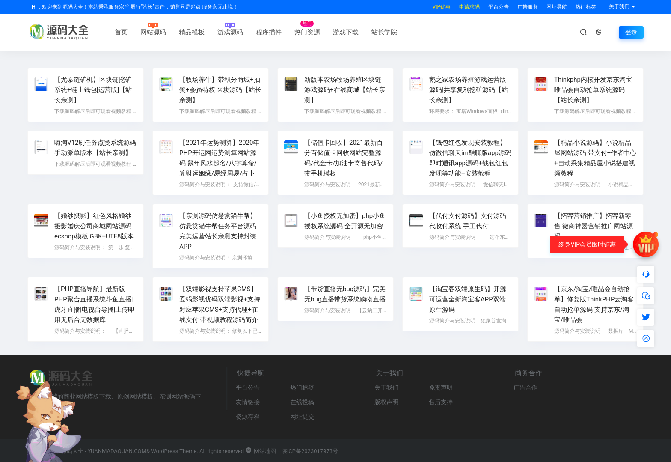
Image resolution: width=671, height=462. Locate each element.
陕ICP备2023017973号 (310, 451)
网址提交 (302, 416)
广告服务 (527, 7)
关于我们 (386, 387)
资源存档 (248, 416)
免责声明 (441, 387)
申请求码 (469, 7)
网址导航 (556, 7)
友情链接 (248, 402)
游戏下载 (346, 32)
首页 (121, 32)
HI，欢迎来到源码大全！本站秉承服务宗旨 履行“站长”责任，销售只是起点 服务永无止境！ (135, 7)
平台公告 (498, 7)
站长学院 (384, 32)
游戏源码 (230, 32)
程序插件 (269, 32)
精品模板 (192, 32)
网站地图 (260, 451)
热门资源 (307, 32)
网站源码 (153, 32)
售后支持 (441, 402)
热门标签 (586, 7)
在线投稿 (302, 402)
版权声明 (386, 402)
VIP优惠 (442, 7)
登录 (631, 32)
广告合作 (525, 387)
